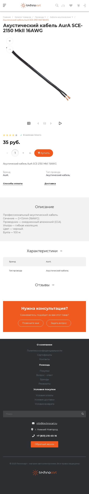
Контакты (44, 359)
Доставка (50, 184)
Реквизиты (44, 383)
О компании (44, 344)
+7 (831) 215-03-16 (47, 435)
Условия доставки (44, 399)
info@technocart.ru (47, 423)
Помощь (44, 365)
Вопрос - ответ (44, 375)
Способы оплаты (13, 184)
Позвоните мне (30, 323)
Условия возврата (44, 404)
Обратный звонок (44, 444)
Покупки (44, 371)
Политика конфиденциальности (44, 350)
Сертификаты (44, 355)
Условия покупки (45, 389)
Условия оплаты (44, 395)
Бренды (44, 379)
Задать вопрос (59, 323)
